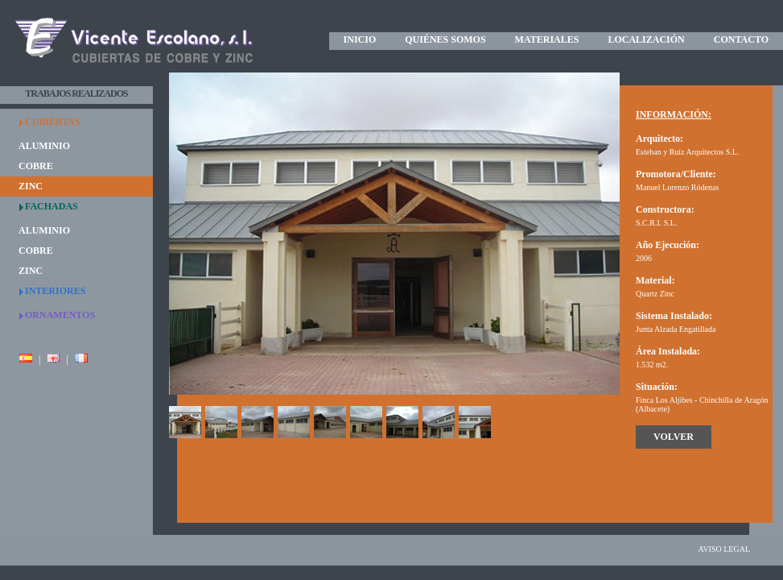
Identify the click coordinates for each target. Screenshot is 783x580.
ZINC (31, 186)
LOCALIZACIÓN (646, 39)
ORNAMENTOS (60, 315)
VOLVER (673, 436)
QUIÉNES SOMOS (445, 39)
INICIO (360, 39)
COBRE (36, 166)
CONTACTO (741, 39)
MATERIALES (547, 39)
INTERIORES (55, 290)
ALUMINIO (44, 145)
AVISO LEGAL (724, 549)
